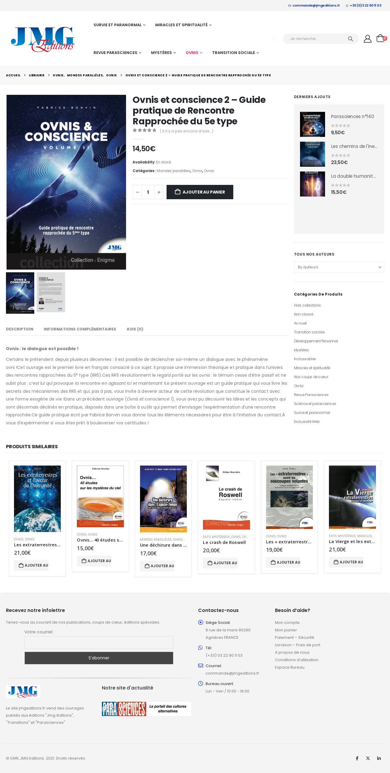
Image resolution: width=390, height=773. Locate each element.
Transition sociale (233, 52)
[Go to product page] (312, 124)
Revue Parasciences (115, 52)
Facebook (356, 758)
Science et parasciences (315, 403)
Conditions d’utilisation (296, 660)
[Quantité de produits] (148, 192)
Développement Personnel (316, 341)
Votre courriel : (39, 632)
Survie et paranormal (118, 25)
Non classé (303, 314)
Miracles (364, 536)
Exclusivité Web (307, 421)
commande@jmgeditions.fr (314, 5)
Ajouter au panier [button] (36, 565)
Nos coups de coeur (311, 376)
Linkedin (379, 758)
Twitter (367, 758)
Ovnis (192, 52)
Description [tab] (19, 329)
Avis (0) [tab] (135, 329)
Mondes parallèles (173, 170)
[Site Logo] (43, 39)
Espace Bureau (289, 667)
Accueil (300, 323)
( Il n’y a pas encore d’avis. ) (186, 131)
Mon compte (287, 622)
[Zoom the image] (23, 688)
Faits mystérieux (216, 537)
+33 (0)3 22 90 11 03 (363, 5)
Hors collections (307, 305)
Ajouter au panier (204, 192)
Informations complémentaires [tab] (80, 329)
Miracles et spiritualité (181, 25)
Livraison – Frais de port (297, 645)
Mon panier (286, 630)
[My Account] (367, 39)
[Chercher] (350, 39)
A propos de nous (292, 652)
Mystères (161, 52)
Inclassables (305, 358)
